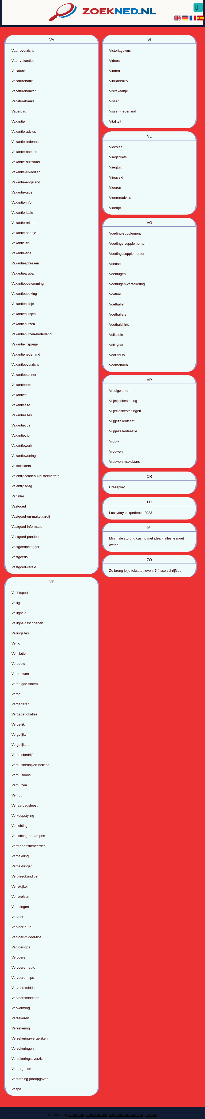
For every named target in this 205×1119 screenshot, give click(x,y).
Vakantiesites (21, 415)
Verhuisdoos (21, 775)
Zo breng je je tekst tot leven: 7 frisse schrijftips (145, 571)
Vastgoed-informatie (26, 527)
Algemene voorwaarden (126, 1115)
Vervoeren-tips (22, 978)
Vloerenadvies (120, 198)
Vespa (16, 1089)
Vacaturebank (22, 81)
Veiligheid (18, 613)
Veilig (15, 603)
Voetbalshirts (119, 325)
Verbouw (18, 664)
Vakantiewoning (23, 456)
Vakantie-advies (23, 132)
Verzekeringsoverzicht (28, 1059)
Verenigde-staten (24, 684)
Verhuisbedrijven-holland (30, 765)
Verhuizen (19, 785)
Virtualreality (118, 81)
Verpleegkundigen (25, 876)
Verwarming (20, 1008)
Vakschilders (21, 466)
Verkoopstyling (22, 816)
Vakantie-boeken (24, 152)
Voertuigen (117, 274)
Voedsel (115, 264)
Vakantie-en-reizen (25, 172)
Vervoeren (19, 957)
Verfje (15, 694)
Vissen (114, 101)
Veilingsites (20, 633)
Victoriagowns (120, 51)
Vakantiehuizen (23, 324)
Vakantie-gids (21, 192)
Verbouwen (20, 674)
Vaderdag (18, 111)
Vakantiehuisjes (23, 314)
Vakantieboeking (24, 294)
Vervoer (17, 917)
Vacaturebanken (24, 91)
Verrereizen (20, 897)
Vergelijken (20, 734)
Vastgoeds (19, 557)
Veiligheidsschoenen (27, 623)
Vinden (114, 71)
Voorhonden (118, 365)
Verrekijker (19, 886)
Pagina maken (96, 1115)
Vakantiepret (21, 385)
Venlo (15, 643)
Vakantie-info (21, 202)
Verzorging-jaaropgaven (29, 1079)
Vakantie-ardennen (26, 142)
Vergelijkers (20, 745)
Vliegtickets (118, 157)
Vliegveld (116, 177)
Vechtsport (19, 593)
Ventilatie (18, 653)
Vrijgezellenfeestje (123, 431)
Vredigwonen (119, 391)
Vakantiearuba (22, 273)
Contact (151, 1115)
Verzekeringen (22, 1048)
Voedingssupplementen (127, 254)
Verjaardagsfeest (24, 805)
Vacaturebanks (22, 101)
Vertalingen (20, 907)
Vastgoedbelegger (25, 547)
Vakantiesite (20, 405)
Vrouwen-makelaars (124, 462)
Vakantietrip (20, 435)
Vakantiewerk (21, 446)
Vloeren (115, 188)
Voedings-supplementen (128, 243)
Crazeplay (117, 487)
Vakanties (18, 395)
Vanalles (18, 496)
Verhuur (17, 795)
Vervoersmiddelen (25, 998)
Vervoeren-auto (23, 967)
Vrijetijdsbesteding (123, 401)
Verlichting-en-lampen (28, 836)
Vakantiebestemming (27, 283)
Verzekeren (20, 1018)
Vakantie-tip (20, 243)
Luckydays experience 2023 (130, 513)
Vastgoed (18, 506)
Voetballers (117, 314)
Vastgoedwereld (23, 567)
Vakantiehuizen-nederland (31, 334)
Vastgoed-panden (25, 537)
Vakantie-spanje (23, 233)
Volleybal (116, 345)
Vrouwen (116, 451)
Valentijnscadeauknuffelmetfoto (35, 476)
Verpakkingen (22, 866)
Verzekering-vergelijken (29, 1038)
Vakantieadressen (25, 263)
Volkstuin (116, 335)
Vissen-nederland (122, 111)
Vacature (18, 71)
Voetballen (117, 304)
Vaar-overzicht (22, 51)
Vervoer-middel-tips (26, 937)
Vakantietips (20, 425)
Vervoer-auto (21, 927)
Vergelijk (18, 724)
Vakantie (18, 121)
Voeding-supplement (125, 233)
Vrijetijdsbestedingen (125, 411)
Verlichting (19, 826)
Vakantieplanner (23, 375)
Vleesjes (115, 147)
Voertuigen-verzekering (127, 284)
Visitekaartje (118, 91)
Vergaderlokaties (24, 714)
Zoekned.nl (76, 1115)
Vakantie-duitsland (25, 162)
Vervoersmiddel (23, 988)
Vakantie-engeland (25, 182)
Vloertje (115, 208)
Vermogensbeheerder (28, 846)
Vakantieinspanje (24, 344)
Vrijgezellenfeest (122, 421)
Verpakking (20, 856)
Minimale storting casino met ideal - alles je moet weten (146, 541)
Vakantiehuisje (22, 304)
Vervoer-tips (20, 947)
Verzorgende (21, 1069)
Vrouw (114, 441)
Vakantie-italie (22, 213)
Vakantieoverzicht (25, 365)
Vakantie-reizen (23, 223)
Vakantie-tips (21, 253)
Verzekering (20, 1028)
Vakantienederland (25, 354)
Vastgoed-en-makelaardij (30, 516)
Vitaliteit (115, 121)
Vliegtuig (116, 167)
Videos (114, 61)
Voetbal (115, 294)
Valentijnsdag (21, 486)
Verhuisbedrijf (22, 755)
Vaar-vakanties (22, 61)
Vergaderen (20, 704)
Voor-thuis (117, 355)
